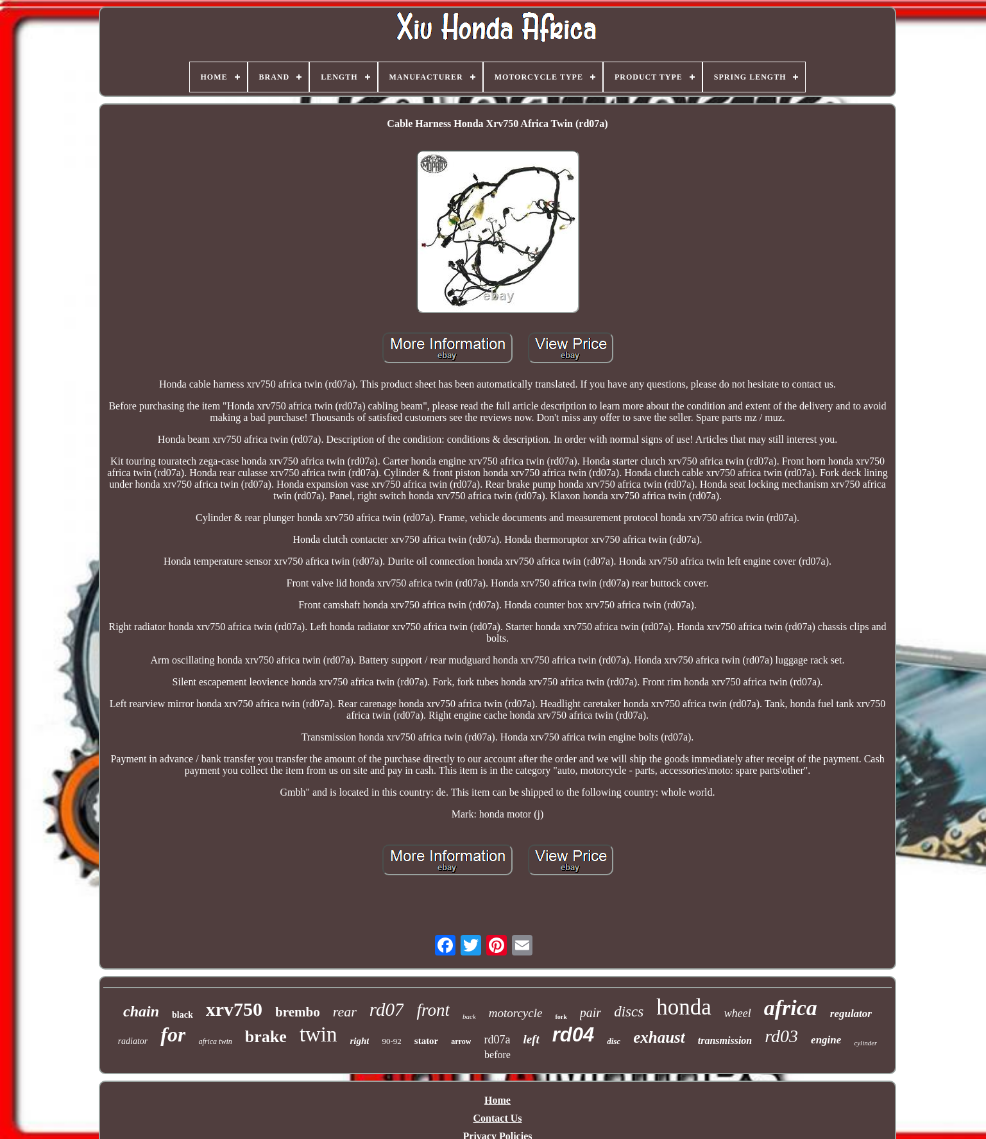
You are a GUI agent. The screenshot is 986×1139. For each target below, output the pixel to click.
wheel (737, 1013)
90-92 (391, 1041)
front (433, 1010)
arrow (461, 1041)
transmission (725, 1040)
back (469, 1016)
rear (345, 1012)
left (531, 1039)
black (182, 1015)
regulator (851, 1013)
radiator (133, 1041)
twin (318, 1034)
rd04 (573, 1034)
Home (497, 1100)
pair (590, 1013)
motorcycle (516, 1013)
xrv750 (234, 1009)
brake (266, 1036)
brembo (297, 1012)
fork (560, 1016)
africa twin (215, 1041)
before (497, 1054)
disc (613, 1041)
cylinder (865, 1043)
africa (790, 1008)
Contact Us (497, 1118)
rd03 (781, 1036)
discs (628, 1012)
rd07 (387, 1009)
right (359, 1041)
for (172, 1034)
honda (683, 1007)
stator (426, 1041)
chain (141, 1011)
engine (826, 1040)
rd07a (497, 1039)
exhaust (659, 1037)
